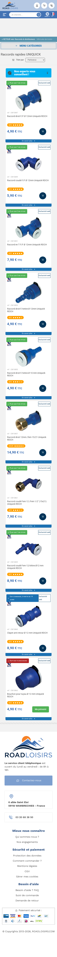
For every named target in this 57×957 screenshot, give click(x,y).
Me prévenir (40, 709)
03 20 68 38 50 (24, 817)
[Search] (25, 14)
